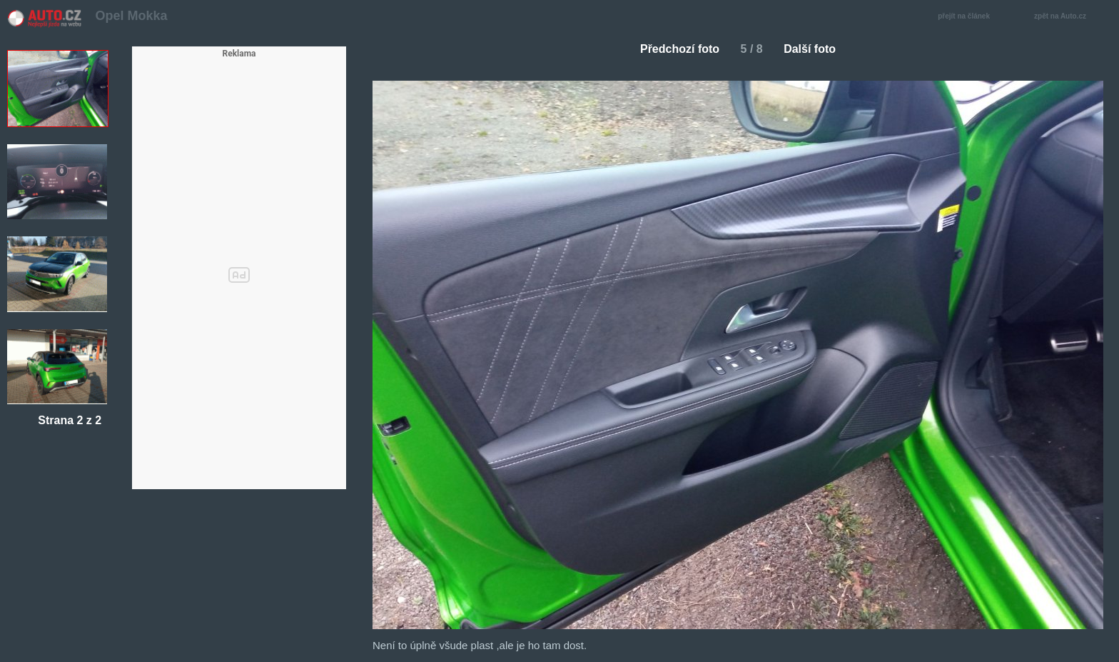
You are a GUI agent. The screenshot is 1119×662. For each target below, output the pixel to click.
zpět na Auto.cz (1067, 17)
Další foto (815, 49)
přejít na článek (968, 17)
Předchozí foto (674, 49)
